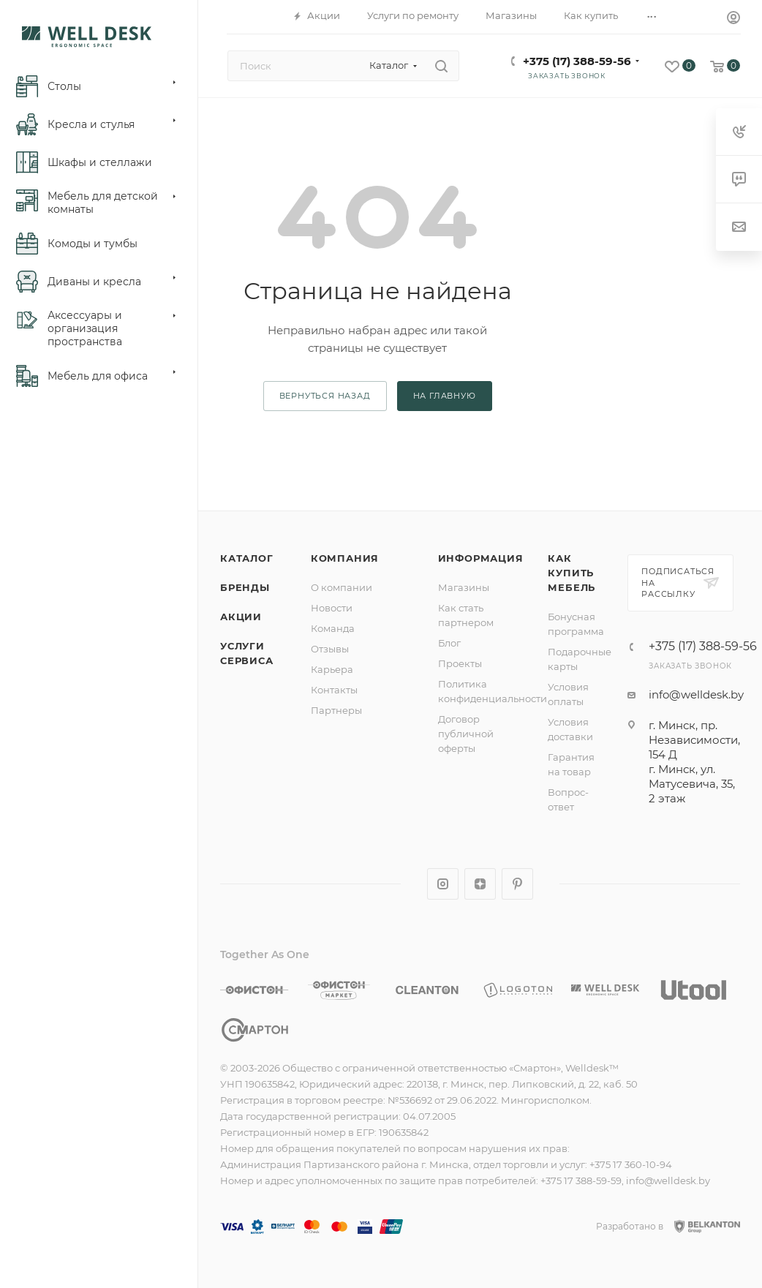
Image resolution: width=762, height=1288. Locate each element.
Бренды (245, 587)
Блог (449, 643)
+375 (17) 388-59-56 (577, 61)
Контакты (334, 690)
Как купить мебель (571, 572)
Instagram (443, 884)
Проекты (460, 663)
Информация (481, 558)
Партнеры (336, 710)
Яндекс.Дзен (480, 884)
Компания (345, 558)
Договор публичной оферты (466, 733)
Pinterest (517, 884)
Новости (331, 608)
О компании (341, 587)
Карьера (332, 669)
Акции (241, 616)
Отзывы (330, 649)
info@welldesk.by (696, 694)
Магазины (463, 587)
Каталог (247, 558)
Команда (333, 628)
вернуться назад (325, 396)
